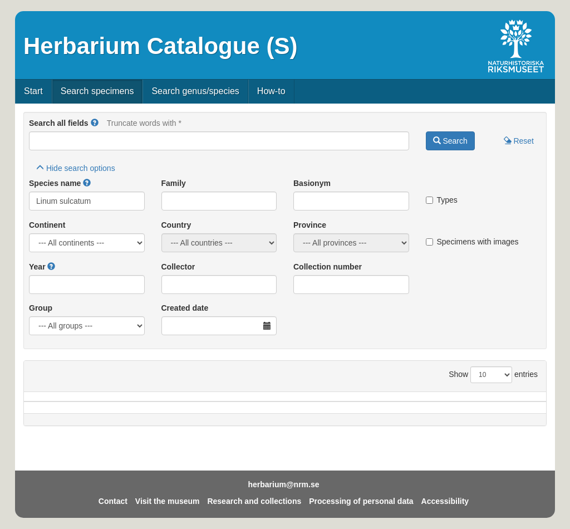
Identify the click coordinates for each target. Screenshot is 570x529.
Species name (55, 183)
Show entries (493, 374)
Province (309, 225)
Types (442, 199)
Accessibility (445, 501)
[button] (95, 123)
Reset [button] (519, 140)
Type (511, 402)
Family (173, 183)
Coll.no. (454, 402)
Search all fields (59, 123)
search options (75, 168)
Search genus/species (195, 91)
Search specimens (97, 91)
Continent (47, 225)
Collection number (327, 266)
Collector (178, 266)
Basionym (312, 183)
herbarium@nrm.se (283, 484)
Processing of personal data (361, 501)
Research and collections (254, 501)
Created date (185, 307)
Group (40, 307)
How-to (271, 91)
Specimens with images (472, 241)
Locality (276, 402)
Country (176, 225)
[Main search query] (219, 140)
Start (33, 91)
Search (450, 140)
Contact (113, 501)
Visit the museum (167, 501)
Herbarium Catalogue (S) (160, 46)
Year (37, 266)
